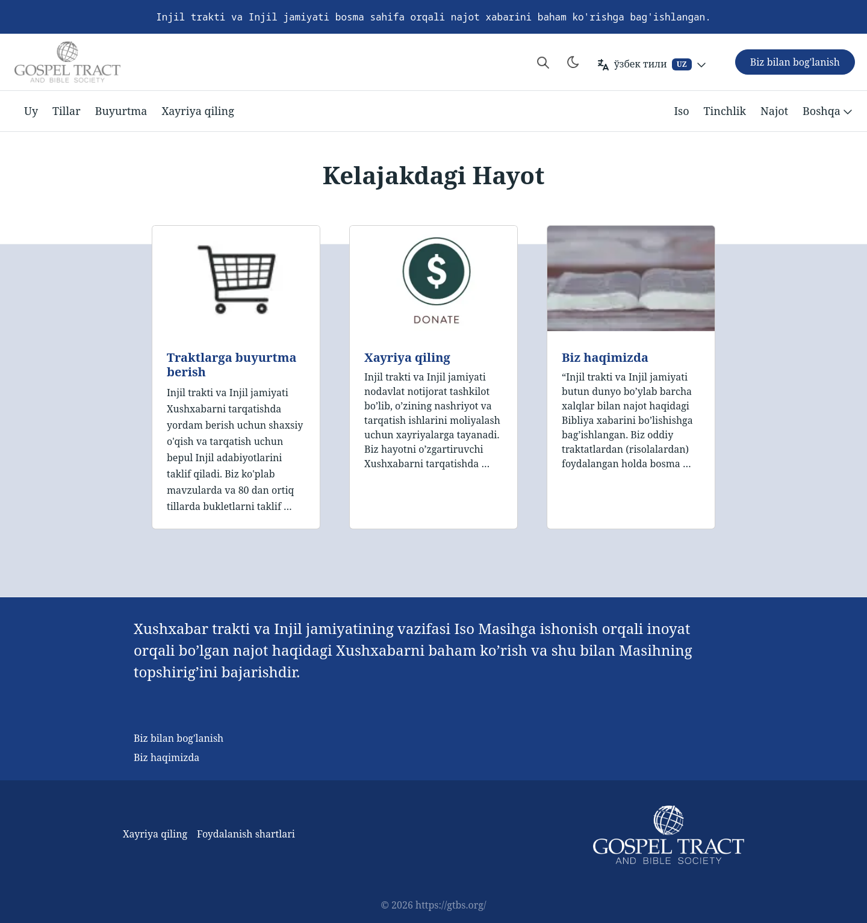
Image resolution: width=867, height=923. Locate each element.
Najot (774, 111)
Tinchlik (725, 111)
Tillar (66, 111)
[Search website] (543, 62)
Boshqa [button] (829, 111)
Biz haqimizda (605, 357)
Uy (31, 111)
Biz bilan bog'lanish (178, 738)
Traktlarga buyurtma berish (231, 364)
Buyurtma (121, 111)
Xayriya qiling (197, 111)
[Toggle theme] (573, 62)
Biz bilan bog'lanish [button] (795, 62)
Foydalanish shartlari (246, 834)
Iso (681, 111)
